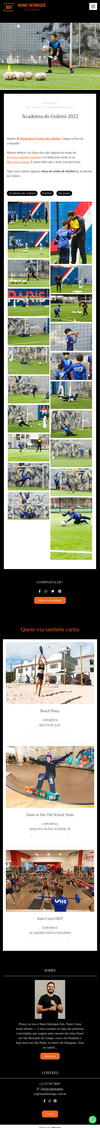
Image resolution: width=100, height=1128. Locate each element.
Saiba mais (50, 1056)
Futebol (47, 193)
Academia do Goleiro (22, 193)
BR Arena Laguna (18, 162)
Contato (50, 1113)
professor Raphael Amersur (24, 157)
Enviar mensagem (52, 1088)
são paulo (64, 193)
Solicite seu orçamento (50, 600)
